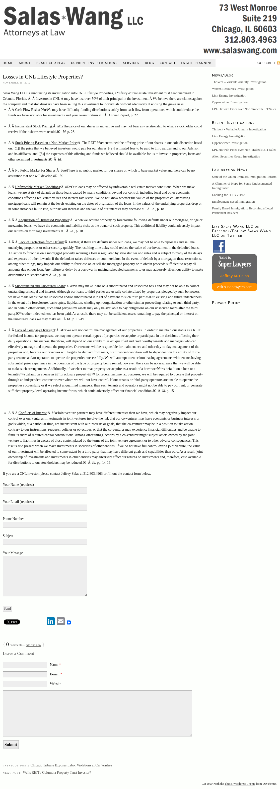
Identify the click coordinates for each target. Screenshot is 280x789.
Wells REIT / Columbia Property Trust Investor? (57, 772)
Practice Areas (50, 63)
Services (131, 63)
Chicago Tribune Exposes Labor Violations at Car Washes (71, 765)
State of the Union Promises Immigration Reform (244, 177)
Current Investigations (94, 63)
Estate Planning (197, 63)
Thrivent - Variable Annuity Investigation (239, 129)
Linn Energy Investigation (229, 95)
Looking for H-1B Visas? (228, 195)
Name (55, 665)
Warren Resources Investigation (233, 89)
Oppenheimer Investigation (230, 102)
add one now (33, 645)
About (25, 63)
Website (55, 684)
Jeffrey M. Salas (234, 276)
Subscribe (266, 63)
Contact (168, 63)
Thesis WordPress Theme (240, 783)
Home (8, 63)
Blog (149, 63)
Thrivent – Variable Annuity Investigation (239, 82)
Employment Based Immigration (233, 201)
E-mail (56, 674)
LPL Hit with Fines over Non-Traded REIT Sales (244, 109)
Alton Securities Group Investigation (236, 156)
